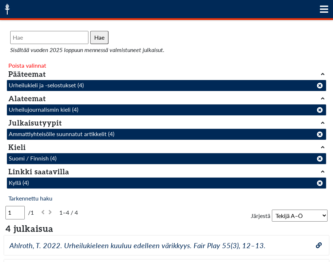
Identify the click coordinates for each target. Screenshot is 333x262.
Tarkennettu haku (30, 198)
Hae (99, 37)
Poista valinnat (27, 65)
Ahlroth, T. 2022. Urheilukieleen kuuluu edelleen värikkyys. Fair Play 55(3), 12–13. (137, 245)
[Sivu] (15, 212)
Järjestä (260, 215)
